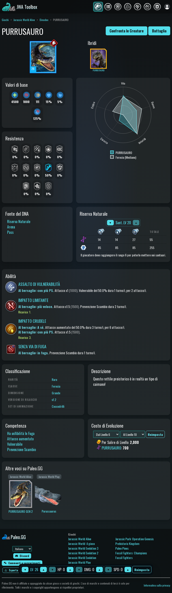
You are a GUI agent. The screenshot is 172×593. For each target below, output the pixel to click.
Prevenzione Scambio (21, 449)
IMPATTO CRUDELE (32, 321)
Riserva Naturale (18, 221)
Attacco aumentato (20, 438)
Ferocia (56, 386)
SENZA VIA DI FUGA (32, 346)
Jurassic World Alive (24, 20)
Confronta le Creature (127, 31)
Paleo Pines (122, 548)
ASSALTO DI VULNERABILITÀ (39, 284)
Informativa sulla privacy (157, 585)
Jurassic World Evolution (82, 557)
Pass (10, 232)
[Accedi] (167, 7)
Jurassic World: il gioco (81, 543)
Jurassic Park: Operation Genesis (134, 538)
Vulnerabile (14, 444)
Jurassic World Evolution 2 (83, 553)
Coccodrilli (58, 406)
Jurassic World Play (79, 562)
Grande (56, 392)
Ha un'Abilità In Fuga (20, 433)
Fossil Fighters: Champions (131, 553)
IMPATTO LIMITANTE (33, 300)
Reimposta (141, 569)
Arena (11, 227)
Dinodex (44, 20)
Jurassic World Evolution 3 (83, 548)
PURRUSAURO (111, 448)
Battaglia (159, 31)
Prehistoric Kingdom (127, 543)
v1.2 (54, 399)
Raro (54, 379)
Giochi (5, 20)
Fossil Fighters (124, 557)
